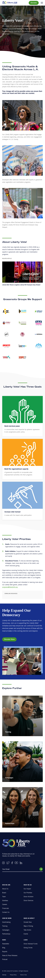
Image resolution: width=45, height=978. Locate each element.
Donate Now (9, 639)
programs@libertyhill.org (10, 587)
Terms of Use (23, 974)
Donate (34, 3)
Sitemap (4, 974)
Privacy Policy (13, 974)
